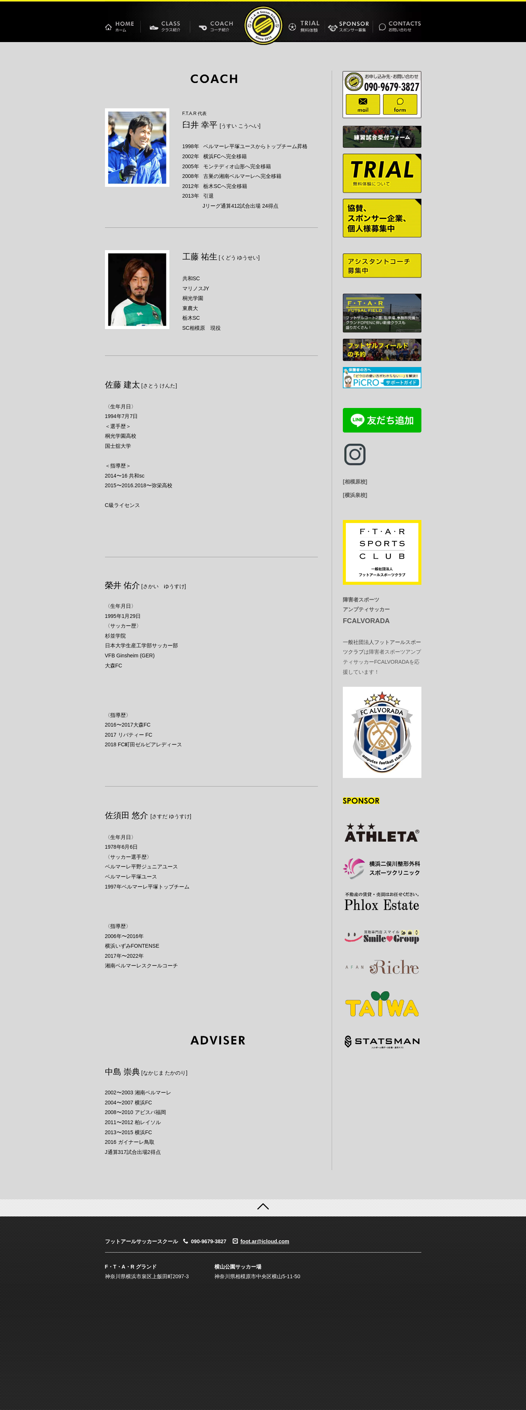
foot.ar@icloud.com (264, 1241)
